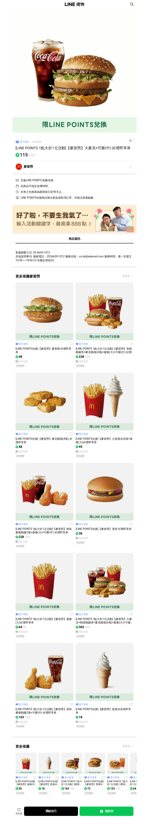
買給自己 (51, 811)
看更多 (127, 276)
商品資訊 (74, 239)
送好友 (106, 811)
